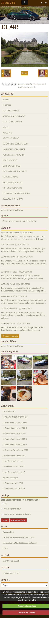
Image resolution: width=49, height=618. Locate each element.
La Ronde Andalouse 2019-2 (15, 422)
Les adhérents (9, 411)
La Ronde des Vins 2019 (13, 483)
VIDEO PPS (7, 133)
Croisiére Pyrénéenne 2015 (14, 456)
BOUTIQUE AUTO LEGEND (14, 116)
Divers (5, 548)
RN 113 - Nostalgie (10, 477)
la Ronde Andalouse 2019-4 (14, 433)
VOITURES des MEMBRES (14, 155)
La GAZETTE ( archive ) (12, 122)
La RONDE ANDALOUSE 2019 (15, 417)
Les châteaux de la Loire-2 (14, 467)
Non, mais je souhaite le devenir (16, 514)
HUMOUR (7, 105)
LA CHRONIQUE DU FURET (14, 149)
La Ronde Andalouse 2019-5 (15, 439)
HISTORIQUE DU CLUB (12, 188)
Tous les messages (10, 336)
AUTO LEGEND (8, 3)
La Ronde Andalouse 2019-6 (15, 445)
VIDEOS (6, 127)
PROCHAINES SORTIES (12, 182)
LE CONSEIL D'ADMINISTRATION (16, 193)
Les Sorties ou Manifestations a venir (18, 537)
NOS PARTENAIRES (11, 111)
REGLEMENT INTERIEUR (13, 199)
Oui (4, 503)
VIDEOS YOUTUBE (11, 138)
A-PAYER (6, 100)
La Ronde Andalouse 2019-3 (15, 428)
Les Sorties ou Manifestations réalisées (19, 543)
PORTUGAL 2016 (10, 160)
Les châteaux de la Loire (13, 461)
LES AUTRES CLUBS (11, 561)
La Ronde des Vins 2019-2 (14, 489)
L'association (8, 532)
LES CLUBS (5, 555)
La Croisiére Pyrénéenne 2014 (15, 450)
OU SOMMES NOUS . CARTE (15, 171)
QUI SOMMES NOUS (11, 166)
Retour (24, 73)
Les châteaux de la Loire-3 (14, 472)
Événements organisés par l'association (19, 221)
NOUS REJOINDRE (10, 177)
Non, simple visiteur (11, 509)
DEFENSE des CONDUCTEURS (16, 144)
